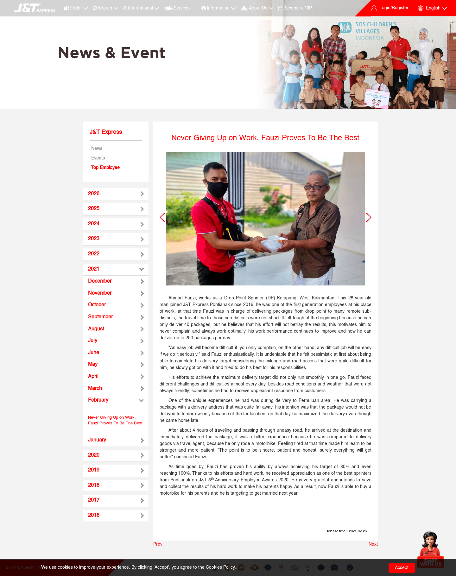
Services (177, 8)
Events (98, 158)
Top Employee (105, 168)
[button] (162, 217)
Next (373, 544)
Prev (157, 544)
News (96, 149)
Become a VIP (295, 8)
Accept (401, 568)
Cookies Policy (220, 567)
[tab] (116, 194)
